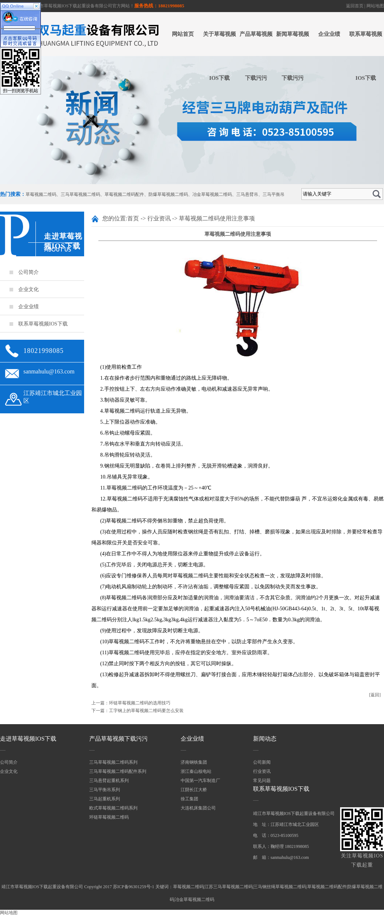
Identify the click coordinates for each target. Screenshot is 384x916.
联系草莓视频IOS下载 (365, 56)
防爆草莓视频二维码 (168, 194)
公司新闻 (262, 762)
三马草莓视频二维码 (80, 194)
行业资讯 (159, 218)
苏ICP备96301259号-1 (133, 886)
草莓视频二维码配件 (124, 194)
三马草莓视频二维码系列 (113, 762)
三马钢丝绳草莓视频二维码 (279, 886)
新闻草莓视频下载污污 (292, 56)
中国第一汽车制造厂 (200, 780)
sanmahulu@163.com (49, 371)
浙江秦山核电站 (196, 771)
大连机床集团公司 (198, 808)
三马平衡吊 (274, 194)
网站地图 (375, 5)
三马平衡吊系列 (104, 789)
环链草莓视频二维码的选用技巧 (139, 702)
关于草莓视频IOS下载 (219, 56)
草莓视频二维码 (41, 194)
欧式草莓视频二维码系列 (113, 808)
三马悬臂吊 (247, 194)
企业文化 (28, 289)
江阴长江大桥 (194, 789)
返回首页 (355, 5)
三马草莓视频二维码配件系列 (117, 771)
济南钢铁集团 (194, 762)
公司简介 (28, 272)
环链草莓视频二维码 (109, 817)
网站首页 (183, 34)
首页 (133, 218)
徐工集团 (189, 798)
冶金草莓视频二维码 (212, 194)
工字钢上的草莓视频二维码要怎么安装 (146, 710)
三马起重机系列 (104, 798)
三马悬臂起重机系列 (109, 780)
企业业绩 (329, 34)
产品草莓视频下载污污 (256, 56)
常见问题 (262, 780)
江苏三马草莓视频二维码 (228, 886)
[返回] (375, 694)
